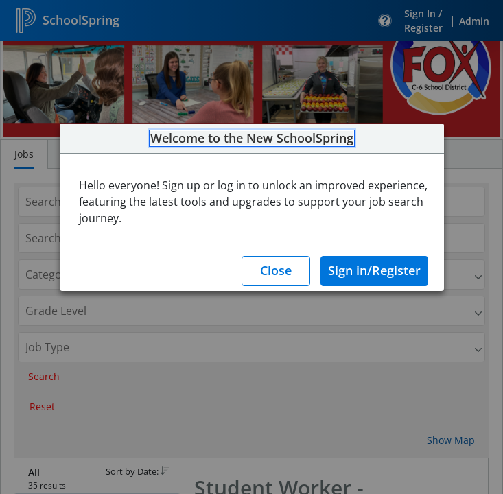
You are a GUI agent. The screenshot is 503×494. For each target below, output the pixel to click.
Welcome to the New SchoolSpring (251, 138)
